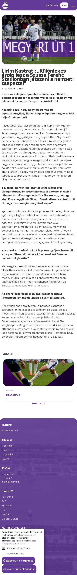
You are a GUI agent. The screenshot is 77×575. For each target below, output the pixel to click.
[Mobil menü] (73, 5)
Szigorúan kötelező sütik (16, 548)
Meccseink (7, 445)
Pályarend (7, 497)
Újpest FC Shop (10, 519)
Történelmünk (10, 430)
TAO (4, 501)
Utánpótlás (8, 474)
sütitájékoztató (9, 543)
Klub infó (7, 505)
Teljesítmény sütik (13, 553)
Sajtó (4, 510)
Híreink (6, 450)
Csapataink (8, 454)
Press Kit (6, 514)
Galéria (5, 459)
